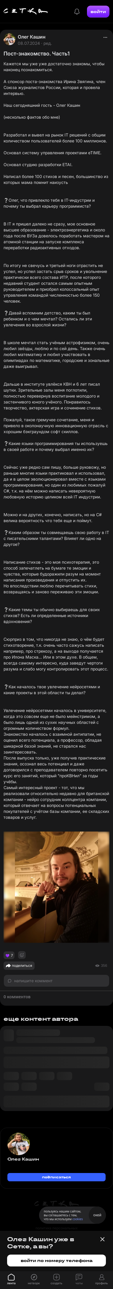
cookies (77, 1219)
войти (98, 12)
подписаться (56, 1177)
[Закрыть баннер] (102, 1239)
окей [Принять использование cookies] (97, 1215)
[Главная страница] (26, 11)
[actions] (105, 37)
